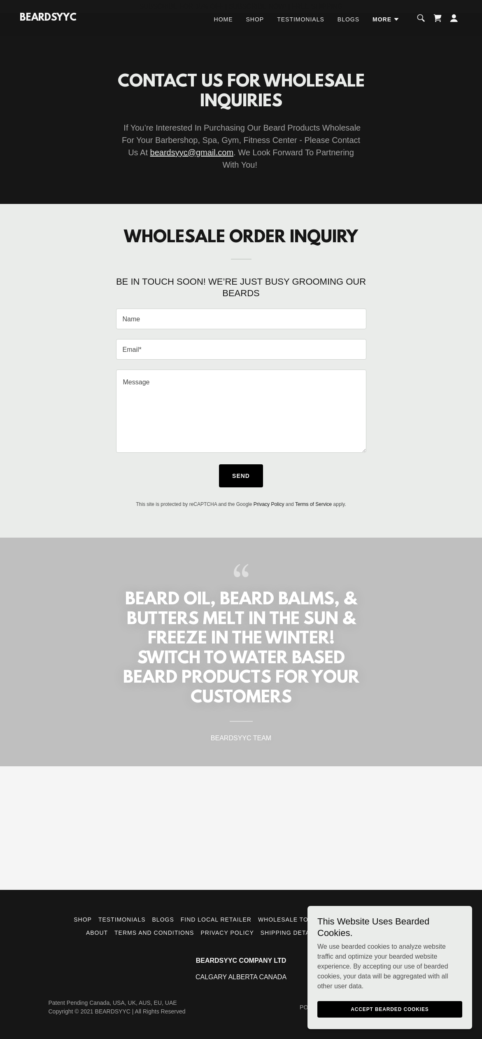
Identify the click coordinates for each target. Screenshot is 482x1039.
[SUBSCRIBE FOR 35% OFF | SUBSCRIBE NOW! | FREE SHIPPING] (241, 7)
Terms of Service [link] (313, 504)
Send (241, 476)
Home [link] (223, 32)
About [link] (97, 932)
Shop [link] (255, 32)
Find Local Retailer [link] (216, 919)
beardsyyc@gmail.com (192, 152)
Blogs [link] (348, 32)
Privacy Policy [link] (269, 504)
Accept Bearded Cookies (389, 1009)
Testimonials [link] (300, 32)
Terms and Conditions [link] (154, 932)
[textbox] (241, 319)
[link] (48, 31)
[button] (386, 32)
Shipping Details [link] (290, 932)
